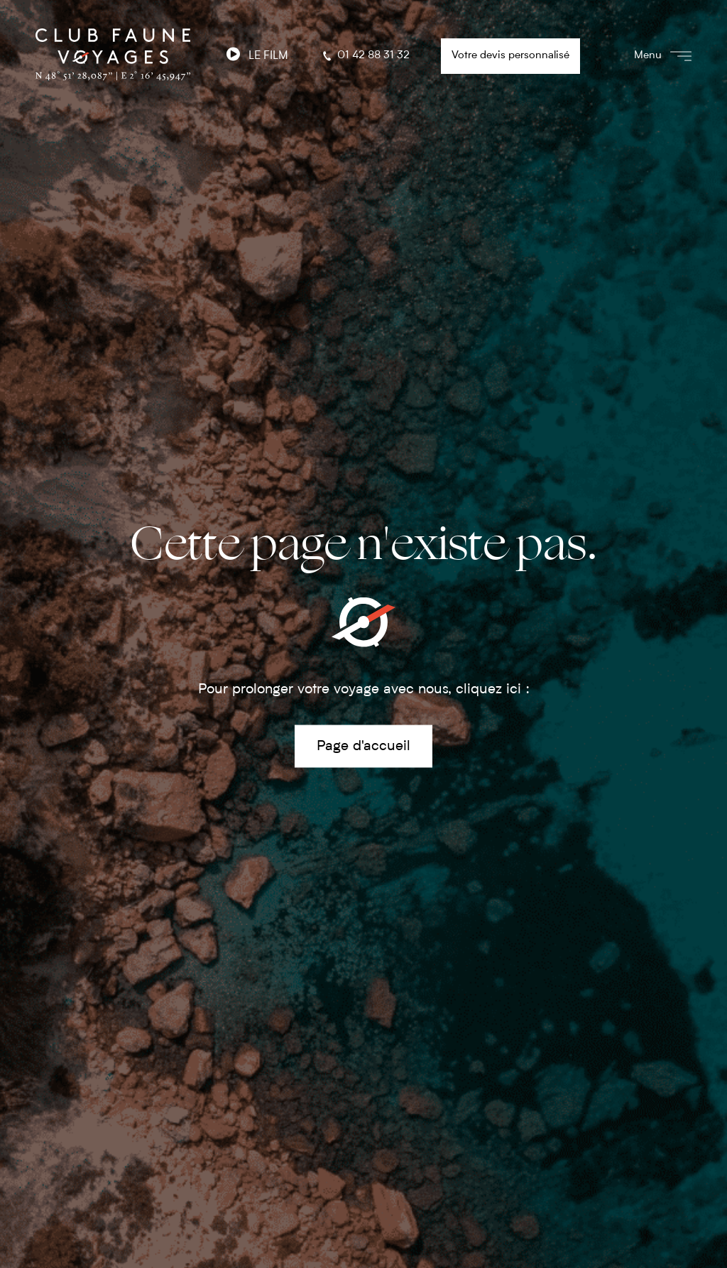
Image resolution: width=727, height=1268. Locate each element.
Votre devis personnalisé (510, 55)
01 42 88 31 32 (364, 56)
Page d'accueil (363, 746)
